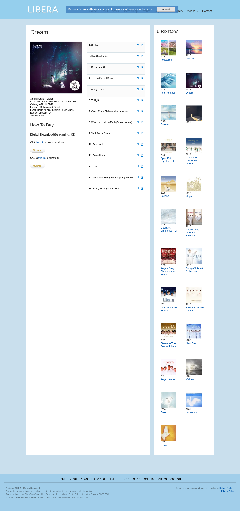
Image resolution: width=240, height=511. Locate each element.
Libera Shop (99, 479)
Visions (190, 379)
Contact (207, 11)
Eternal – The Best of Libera (168, 345)
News (84, 479)
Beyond (164, 196)
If (186, 125)
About (73, 479)
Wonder (190, 58)
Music (136, 479)
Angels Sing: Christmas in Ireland (167, 271)
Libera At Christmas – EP (169, 229)
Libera (164, 445)
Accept (166, 9)
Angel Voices (167, 379)
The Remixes (168, 92)
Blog (126, 479)
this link (39, 142)
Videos (191, 11)
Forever (164, 124)
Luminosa (191, 412)
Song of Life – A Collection (195, 270)
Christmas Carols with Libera (192, 160)
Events (114, 479)
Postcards (166, 59)
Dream (190, 92)
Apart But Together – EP (168, 160)
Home (62, 479)
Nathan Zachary (226, 488)
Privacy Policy (227, 491)
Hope (189, 196)
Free (163, 412)
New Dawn (192, 343)
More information (144, 9)
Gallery (178, 11)
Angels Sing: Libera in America (193, 232)
